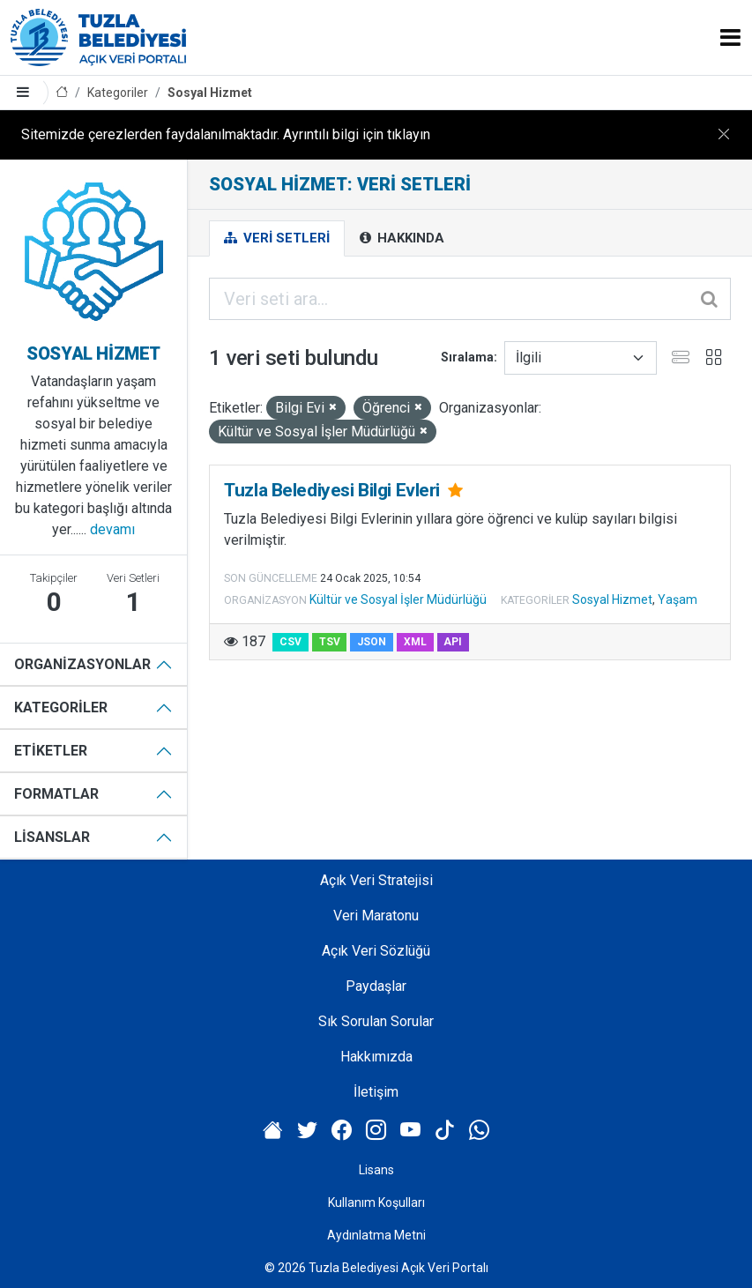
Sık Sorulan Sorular (376, 1021)
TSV (329, 642)
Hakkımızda (376, 1056)
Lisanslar (52, 837)
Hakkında (402, 238)
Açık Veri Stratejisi (376, 880)
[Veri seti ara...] (470, 299)
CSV (290, 642)
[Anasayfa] (62, 93)
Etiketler (50, 750)
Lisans (376, 1170)
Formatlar (56, 793)
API (452, 642)
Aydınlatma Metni (376, 1235)
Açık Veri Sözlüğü (376, 950)
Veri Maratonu (376, 915)
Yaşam (677, 599)
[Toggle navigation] (730, 37)
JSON (371, 642)
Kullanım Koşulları (376, 1202)
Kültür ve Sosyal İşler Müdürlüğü (398, 599)
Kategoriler (117, 93)
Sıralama (467, 357)
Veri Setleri (277, 238)
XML (415, 642)
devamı (112, 529)
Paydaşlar (376, 986)
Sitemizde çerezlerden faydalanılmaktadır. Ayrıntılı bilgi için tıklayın (225, 134)
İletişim (376, 1091)
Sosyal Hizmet (210, 93)
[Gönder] (710, 299)
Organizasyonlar (82, 664)
